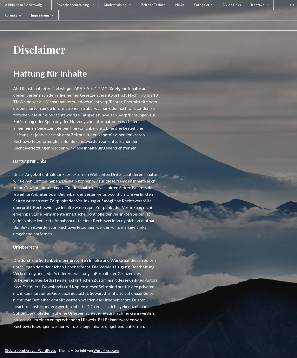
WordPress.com (106, 350)
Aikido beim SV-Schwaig (23, 5)
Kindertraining (115, 5)
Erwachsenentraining (73, 5)
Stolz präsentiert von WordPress (30, 350)
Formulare (13, 15)
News (179, 5)
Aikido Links (231, 5)
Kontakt (257, 5)
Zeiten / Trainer (153, 5)
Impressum (40, 15)
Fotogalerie (203, 5)
